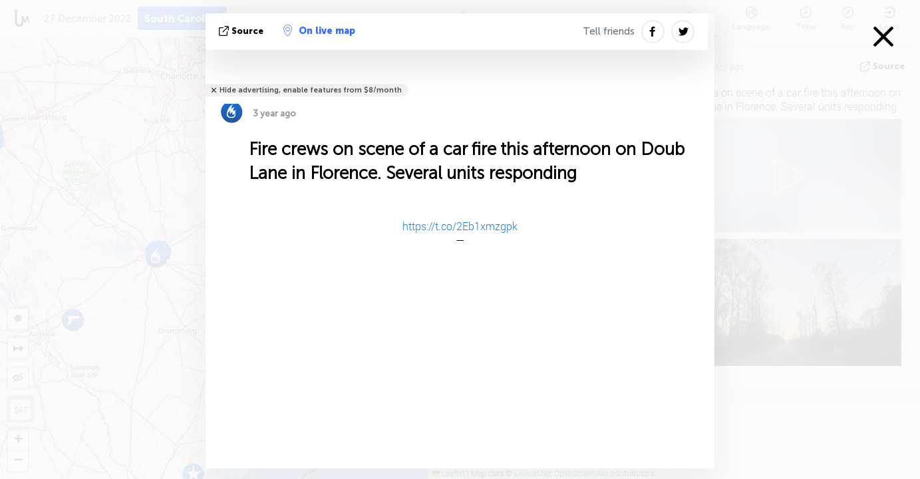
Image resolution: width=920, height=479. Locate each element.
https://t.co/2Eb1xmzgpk (460, 226)
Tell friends (609, 31)
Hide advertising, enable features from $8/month (311, 90)
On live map (319, 31)
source (242, 31)
